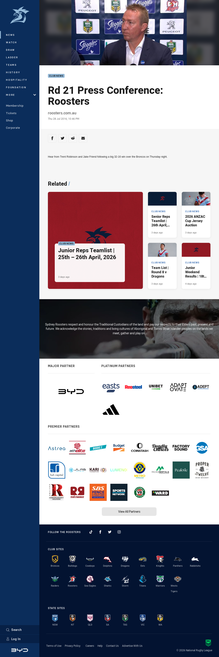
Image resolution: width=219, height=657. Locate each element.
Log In (13, 639)
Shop (9, 120)
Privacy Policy (72, 645)
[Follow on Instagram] (119, 532)
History (13, 72)
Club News (56, 76)
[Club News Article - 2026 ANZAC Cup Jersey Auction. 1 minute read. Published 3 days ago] (196, 215)
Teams (11, 64)
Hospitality (16, 79)
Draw (10, 49)
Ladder (12, 57)
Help (100, 645)
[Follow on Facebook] (100, 532)
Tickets (11, 113)
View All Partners (129, 511)
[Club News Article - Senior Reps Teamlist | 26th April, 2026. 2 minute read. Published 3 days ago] (162, 215)
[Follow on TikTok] (91, 532)
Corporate (13, 128)
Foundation (16, 87)
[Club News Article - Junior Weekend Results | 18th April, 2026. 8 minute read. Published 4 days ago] (196, 266)
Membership (15, 106)
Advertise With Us (132, 645)
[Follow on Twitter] (109, 532)
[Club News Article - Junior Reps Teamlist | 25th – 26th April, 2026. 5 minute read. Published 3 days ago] (95, 240)
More (21, 94)
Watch (11, 42)
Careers (90, 645)
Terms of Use (53, 645)
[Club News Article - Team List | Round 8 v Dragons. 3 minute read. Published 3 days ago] (162, 266)
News (10, 34)
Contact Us (112, 645)
